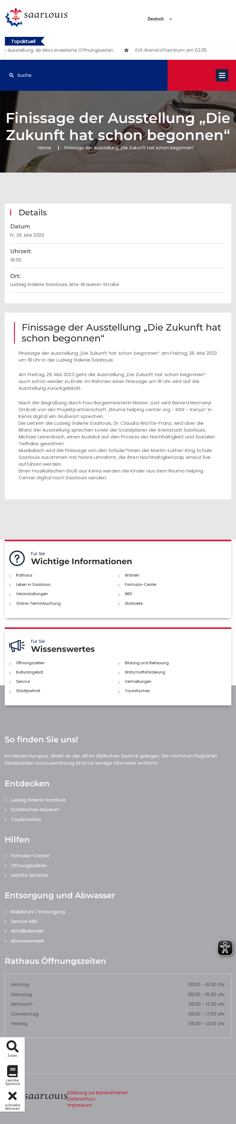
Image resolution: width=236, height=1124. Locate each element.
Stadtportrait (28, 690)
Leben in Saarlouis (33, 584)
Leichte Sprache (29, 875)
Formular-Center (140, 584)
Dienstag (21, 994)
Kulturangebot (29, 672)
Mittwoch (22, 1004)
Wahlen (132, 575)
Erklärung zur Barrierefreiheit (98, 1093)
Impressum (80, 1105)
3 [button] (115, 51)
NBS (128, 593)
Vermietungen (138, 681)
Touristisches (137, 690)
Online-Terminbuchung (38, 603)
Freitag (19, 1023)
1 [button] (96, 51)
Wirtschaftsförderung (145, 672)
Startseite (133, 603)
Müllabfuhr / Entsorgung (38, 911)
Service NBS (24, 921)
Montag (20, 984)
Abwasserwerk (27, 940)
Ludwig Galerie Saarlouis (38, 800)
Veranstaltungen (32, 593)
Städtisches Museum (35, 809)
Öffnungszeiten (30, 662)
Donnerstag (24, 1014)
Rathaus (24, 575)
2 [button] (106, 51)
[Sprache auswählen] (152, 19)
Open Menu (222, 75)
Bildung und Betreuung (147, 662)
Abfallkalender (27, 931)
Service (23, 681)
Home (44, 148)
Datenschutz (81, 1099)
